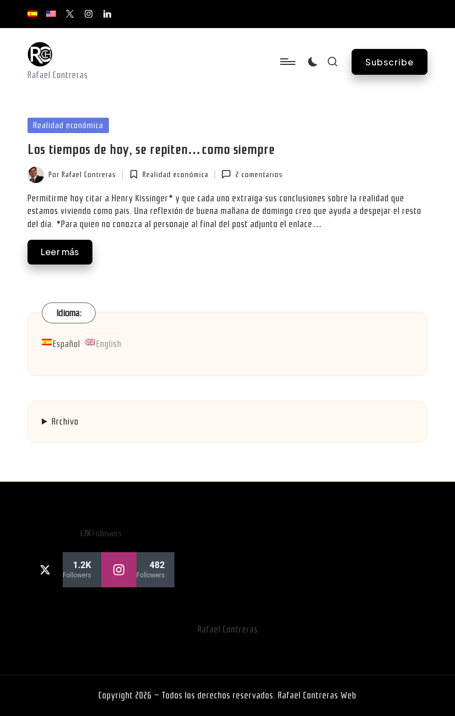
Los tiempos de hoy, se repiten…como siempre (151, 149)
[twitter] (64, 569)
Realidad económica (68, 125)
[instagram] (138, 569)
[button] (389, 62)
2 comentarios (251, 174)
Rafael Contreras (228, 629)
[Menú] (287, 61)
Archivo (65, 421)
